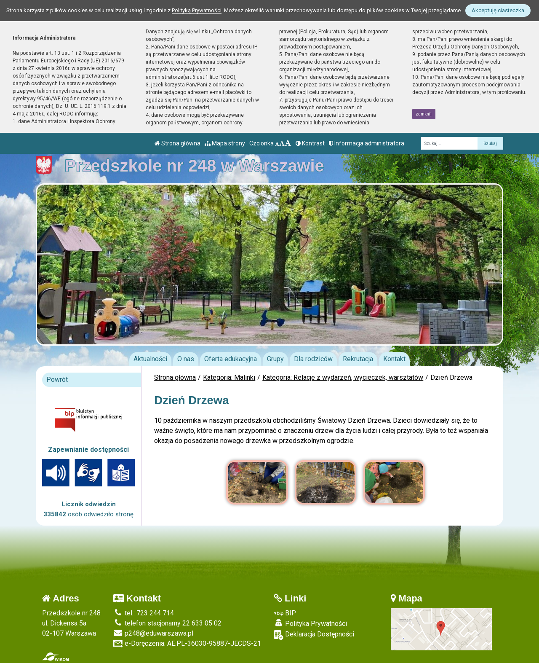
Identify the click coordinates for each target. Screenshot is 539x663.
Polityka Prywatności (310, 623)
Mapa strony (225, 143)
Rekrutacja (358, 359)
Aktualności (150, 359)
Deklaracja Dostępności (314, 635)
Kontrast (310, 143)
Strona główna (177, 143)
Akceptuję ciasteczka (498, 10)
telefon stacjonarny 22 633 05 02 (167, 623)
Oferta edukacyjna (230, 359)
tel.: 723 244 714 (143, 613)
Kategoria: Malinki (229, 377)
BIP (285, 613)
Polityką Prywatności (196, 10)
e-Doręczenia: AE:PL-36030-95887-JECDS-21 (187, 643)
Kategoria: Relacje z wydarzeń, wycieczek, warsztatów (342, 377)
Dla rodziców (313, 359)
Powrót (57, 380)
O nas (185, 359)
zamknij (424, 114)
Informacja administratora (366, 143)
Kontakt (394, 359)
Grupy (275, 359)
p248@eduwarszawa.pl (153, 633)
